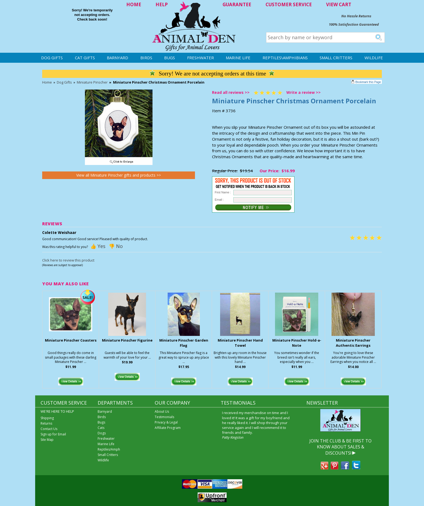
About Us (162, 411)
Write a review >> (303, 92)
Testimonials (164, 417)
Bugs (169, 57)
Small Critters (336, 57)
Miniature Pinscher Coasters (71, 340)
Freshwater (200, 57)
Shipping (47, 418)
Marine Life (238, 57)
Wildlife (374, 57)
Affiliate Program (168, 427)
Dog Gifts (52, 57)
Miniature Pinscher (92, 82)
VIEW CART (338, 4)
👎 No (116, 246)
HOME (133, 4)
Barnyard (117, 57)
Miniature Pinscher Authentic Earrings (353, 343)
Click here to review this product (68, 260)
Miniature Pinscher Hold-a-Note (296, 343)
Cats (101, 427)
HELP (161, 4)
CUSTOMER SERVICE (289, 4)
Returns (46, 423)
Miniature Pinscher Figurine (127, 340)
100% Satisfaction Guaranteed (354, 24)
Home (47, 82)
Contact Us (49, 428)
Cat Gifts (85, 57)
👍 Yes (97, 246)
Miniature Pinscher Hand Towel (240, 343)
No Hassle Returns (356, 16)
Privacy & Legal (166, 422)
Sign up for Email (53, 434)
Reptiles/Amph (109, 449)
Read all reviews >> (231, 92)
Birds (146, 57)
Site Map (47, 439)
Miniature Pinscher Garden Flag (183, 343)
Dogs (102, 433)
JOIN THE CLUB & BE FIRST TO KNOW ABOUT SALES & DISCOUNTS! (340, 447)
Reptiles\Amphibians (285, 57)
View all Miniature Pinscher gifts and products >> (118, 175)
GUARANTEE (237, 4)
